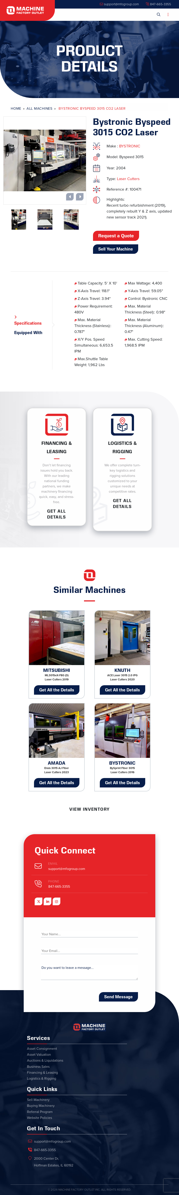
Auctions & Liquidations (45, 1060)
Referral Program (40, 1112)
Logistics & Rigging (41, 1078)
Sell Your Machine (115, 249)
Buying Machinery (41, 1106)
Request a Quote (116, 235)
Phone (53, 881)
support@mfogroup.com (119, 4)
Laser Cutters (128, 178)
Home (16, 108)
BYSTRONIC (129, 146)
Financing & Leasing (42, 1072)
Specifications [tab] (28, 323)
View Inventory (89, 809)
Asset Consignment (42, 1049)
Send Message (118, 996)
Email (53, 863)
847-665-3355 (158, 4)
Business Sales (38, 1066)
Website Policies (39, 1118)
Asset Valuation (39, 1054)
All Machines (39, 108)
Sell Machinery (38, 1100)
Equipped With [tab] (28, 332)
